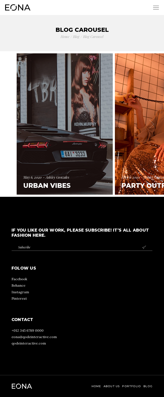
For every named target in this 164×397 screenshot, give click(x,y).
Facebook (19, 279)
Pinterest (19, 298)
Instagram (20, 292)
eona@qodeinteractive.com (34, 337)
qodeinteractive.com (29, 343)
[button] (12, 124)
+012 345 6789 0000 (28, 330)
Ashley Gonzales (57, 177)
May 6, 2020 (32, 177)
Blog (148, 386)
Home (96, 386)
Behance (18, 285)
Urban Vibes (46, 186)
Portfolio (131, 386)
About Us (112, 386)
